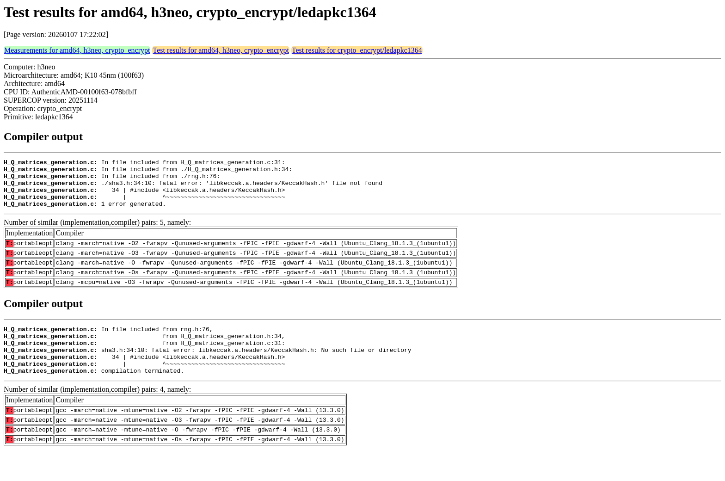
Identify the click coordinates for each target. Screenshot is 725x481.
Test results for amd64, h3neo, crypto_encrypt (221, 50)
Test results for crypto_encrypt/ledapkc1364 (357, 50)
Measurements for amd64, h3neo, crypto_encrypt (77, 50)
